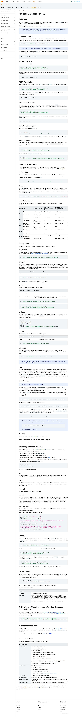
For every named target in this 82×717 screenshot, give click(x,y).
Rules (61, 628)
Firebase (20, 10)
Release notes (62, 709)
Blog (71, 1)
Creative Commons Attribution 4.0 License (49, 685)
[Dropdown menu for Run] (20, 1)
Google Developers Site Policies (39, 687)
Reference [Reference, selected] (34, 7)
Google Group (62, 707)
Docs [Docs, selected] (34, 1)
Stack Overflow (63, 705)
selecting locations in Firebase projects (51, 32)
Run (18, 1)
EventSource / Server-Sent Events (42, 449)
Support (40, 1)
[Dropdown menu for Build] (15, 1)
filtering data (34, 442)
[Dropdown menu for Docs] (36, 1)
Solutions (24, 1)
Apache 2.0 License (23, 687)
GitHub (18, 711)
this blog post (26, 429)
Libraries (18, 709)
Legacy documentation (64, 712)
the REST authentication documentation (39, 253)
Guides (18, 703)
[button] (6, 9)
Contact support (63, 703)
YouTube (39, 709)
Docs (24, 10)
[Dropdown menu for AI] (18, 7)
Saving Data (62, 168)
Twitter (39, 707)
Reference (28, 10)
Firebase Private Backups (30, 362)
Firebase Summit (41, 705)
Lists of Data (50, 84)
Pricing (29, 1)
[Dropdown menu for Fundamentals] (14, 7)
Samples (39, 7)
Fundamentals (10, 7)
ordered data (35, 436)
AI (16, 7)
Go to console (77, 1)
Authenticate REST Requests (49, 633)
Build (13, 1)
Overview (3, 7)
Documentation (5, 5)
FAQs (61, 711)
